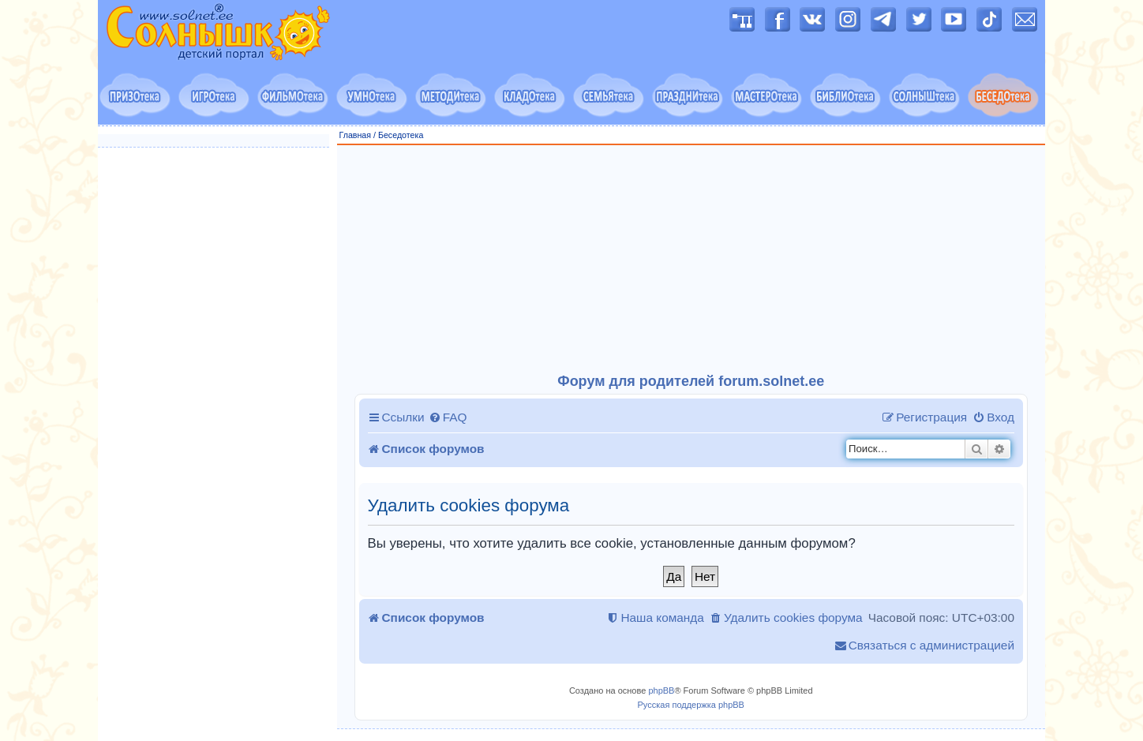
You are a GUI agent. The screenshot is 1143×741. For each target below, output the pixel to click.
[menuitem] (448, 417)
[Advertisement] (691, 259)
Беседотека (400, 135)
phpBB (661, 690)
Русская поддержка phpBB (691, 704)
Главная (355, 135)
